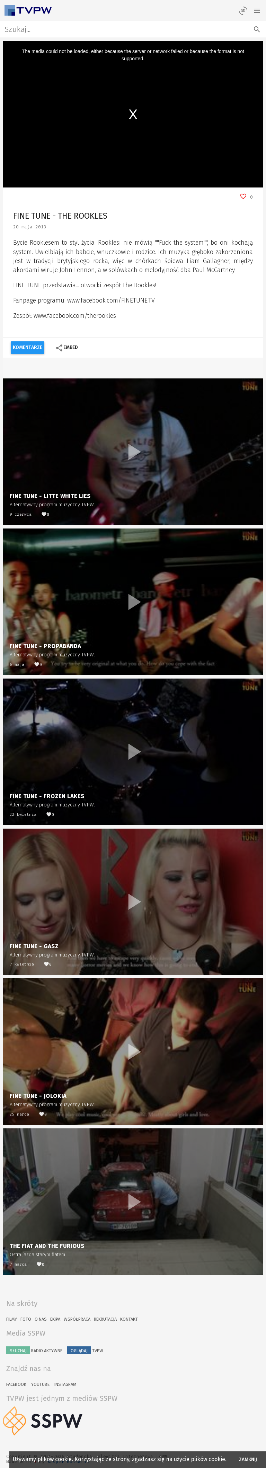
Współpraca (77, 1319)
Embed (66, 348)
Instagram (65, 1384)
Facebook (16, 1384)
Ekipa (55, 1319)
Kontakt (129, 1319)
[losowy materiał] (243, 10)
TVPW (85, 1350)
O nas (41, 1319)
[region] (133, 114)
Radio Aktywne (34, 1350)
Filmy (11, 1319)
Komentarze (27, 347)
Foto (25, 1319)
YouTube (40, 1384)
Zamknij (248, 1459)
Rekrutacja (105, 1319)
